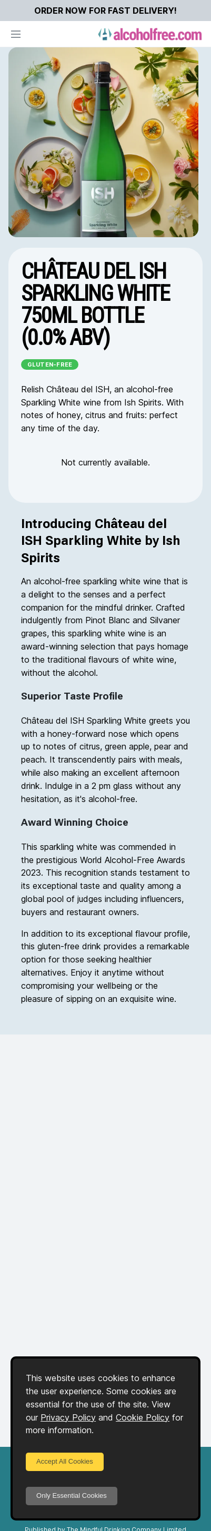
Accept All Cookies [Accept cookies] (64, 1461)
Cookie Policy (142, 1417)
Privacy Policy (68, 1417)
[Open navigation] (15, 34)
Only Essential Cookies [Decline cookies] (71, 1495)
